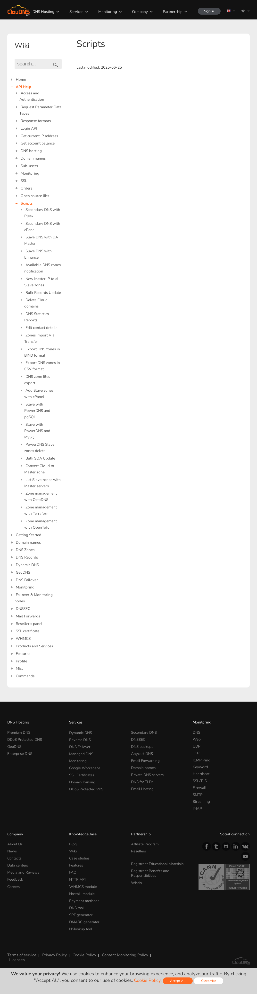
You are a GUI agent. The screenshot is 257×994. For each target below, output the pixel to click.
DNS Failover (27, 579)
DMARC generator (84, 920)
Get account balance (38, 143)
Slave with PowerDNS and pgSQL (37, 410)
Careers (13, 885)
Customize (209, 980)
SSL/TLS (200, 780)
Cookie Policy (81, 952)
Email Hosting (143, 787)
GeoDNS (23, 572)
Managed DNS (81, 753)
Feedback (15, 878)
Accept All (178, 980)
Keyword (200, 766)
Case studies (79, 857)
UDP (196, 746)
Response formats (36, 120)
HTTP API (77, 878)
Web (197, 739)
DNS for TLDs (142, 780)
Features (23, 653)
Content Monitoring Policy (121, 952)
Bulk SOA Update (40, 458)
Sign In (208, 11)
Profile (21, 661)
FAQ (72, 871)
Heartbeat (201, 773)
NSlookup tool (81, 927)
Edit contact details (41, 327)
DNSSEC (23, 608)
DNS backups (142, 746)
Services (75, 11)
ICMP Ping (201, 760)
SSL (24, 180)
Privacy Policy (52, 952)
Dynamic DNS (27, 564)
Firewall (200, 787)
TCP (196, 753)
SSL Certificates (82, 773)
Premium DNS (19, 732)
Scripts (27, 203)
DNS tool (76, 906)
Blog (73, 844)
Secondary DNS (144, 732)
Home (21, 79)
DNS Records (27, 557)
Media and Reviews (23, 871)
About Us (15, 844)
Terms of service (20, 952)
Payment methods (84, 899)
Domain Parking (82, 780)
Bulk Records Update (43, 292)
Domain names (33, 158)
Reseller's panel (29, 623)
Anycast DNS (142, 753)
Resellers (139, 851)
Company (138, 11)
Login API (29, 128)
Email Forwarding (146, 760)
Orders (26, 188)
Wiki (73, 851)
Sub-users (29, 165)
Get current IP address (39, 135)
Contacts (14, 857)
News (12, 851)
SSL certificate (27, 630)
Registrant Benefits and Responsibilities (150, 872)
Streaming (201, 801)
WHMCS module (83, 885)
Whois (136, 881)
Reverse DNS (80, 739)
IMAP (197, 808)
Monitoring (106, 11)
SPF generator (81, 913)
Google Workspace (85, 766)
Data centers (17, 864)
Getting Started (28, 534)
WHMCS (23, 638)
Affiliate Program (145, 844)
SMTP (198, 794)
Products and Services (34, 646)
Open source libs (35, 195)
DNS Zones (25, 549)
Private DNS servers (148, 773)
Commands (25, 675)
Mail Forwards (28, 616)
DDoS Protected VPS (86, 787)
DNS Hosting (42, 11)
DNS (196, 732)
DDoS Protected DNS (25, 739)
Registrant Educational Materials (158, 863)
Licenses (14, 957)
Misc (19, 668)
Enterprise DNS (20, 753)
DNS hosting (31, 150)
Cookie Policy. (147, 980)
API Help (23, 86)
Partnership (171, 11)
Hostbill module (83, 892)
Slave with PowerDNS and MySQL (37, 431)
